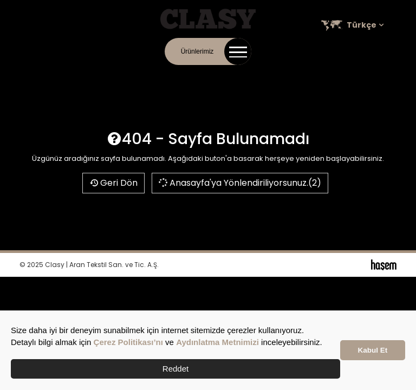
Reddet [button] (175, 368)
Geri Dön (113, 183)
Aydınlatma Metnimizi (217, 342)
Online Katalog (200, 76)
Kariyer (243, 76)
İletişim (120, 76)
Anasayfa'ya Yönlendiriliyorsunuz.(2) (239, 183)
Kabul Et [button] (373, 350)
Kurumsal (154, 76)
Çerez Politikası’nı (128, 342)
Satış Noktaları (287, 76)
